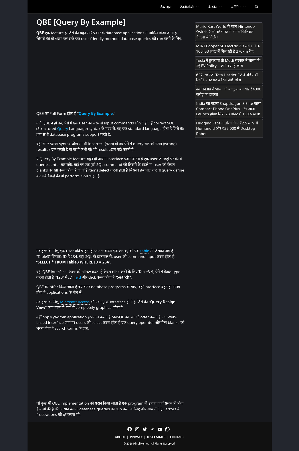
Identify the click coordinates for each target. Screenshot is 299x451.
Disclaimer (156, 437)
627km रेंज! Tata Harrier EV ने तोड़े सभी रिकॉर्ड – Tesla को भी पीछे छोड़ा (227, 77)
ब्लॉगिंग (240, 6)
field (77, 277)
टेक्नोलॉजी (192, 6)
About (120, 437)
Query (62, 128)
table (144, 250)
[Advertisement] (111, 76)
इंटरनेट (217, 6)
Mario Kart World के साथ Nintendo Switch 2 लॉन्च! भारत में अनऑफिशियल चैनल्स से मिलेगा (225, 32)
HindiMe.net (141, 443)
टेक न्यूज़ (165, 6)
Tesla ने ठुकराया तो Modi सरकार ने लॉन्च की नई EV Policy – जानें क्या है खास (228, 63)
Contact (177, 437)
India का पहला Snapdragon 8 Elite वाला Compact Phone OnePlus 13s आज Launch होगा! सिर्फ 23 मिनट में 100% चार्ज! (228, 109)
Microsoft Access (75, 301)
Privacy (136, 437)
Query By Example (96, 113)
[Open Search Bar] (257, 6)
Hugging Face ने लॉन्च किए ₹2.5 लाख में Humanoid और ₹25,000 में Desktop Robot (227, 128)
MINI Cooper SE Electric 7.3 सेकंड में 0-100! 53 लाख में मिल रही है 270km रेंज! (228, 48)
